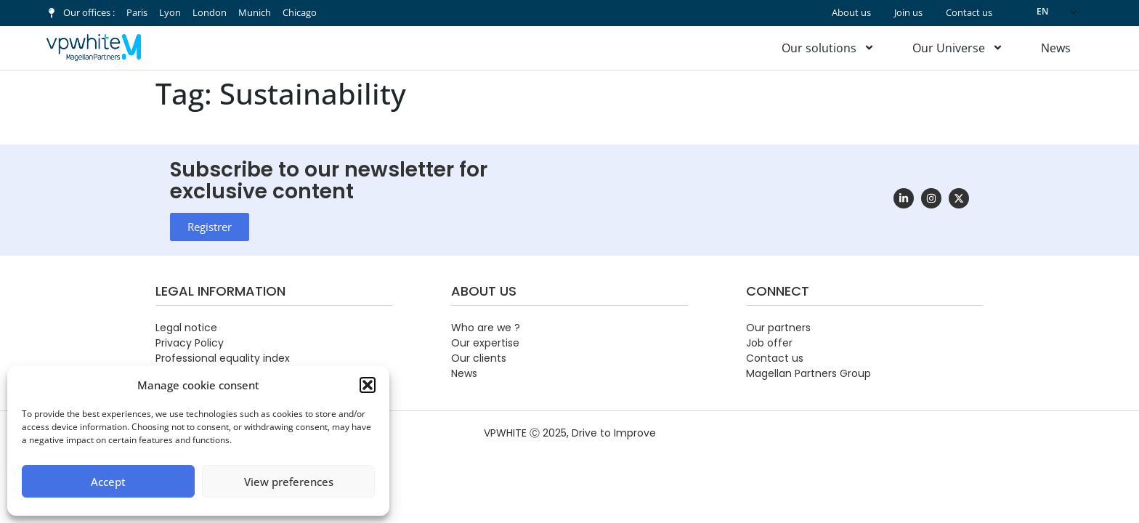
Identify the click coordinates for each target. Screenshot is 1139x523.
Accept (108, 481)
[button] (367, 385)
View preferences (288, 481)
